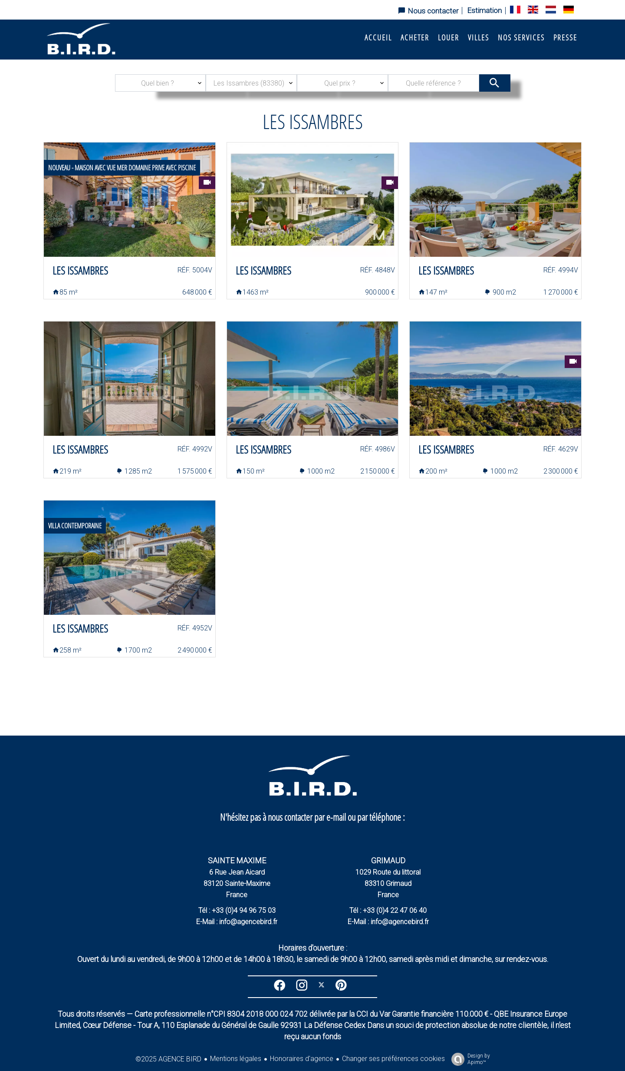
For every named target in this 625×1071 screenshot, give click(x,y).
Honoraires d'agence (301, 1058)
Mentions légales (235, 1058)
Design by (468, 1059)
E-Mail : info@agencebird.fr (236, 922)
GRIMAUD (388, 860)
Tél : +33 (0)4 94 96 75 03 (237, 910)
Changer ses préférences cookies (393, 1058)
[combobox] (160, 83)
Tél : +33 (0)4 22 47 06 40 (388, 910)
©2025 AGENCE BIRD (168, 1059)
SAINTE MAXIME (237, 860)
